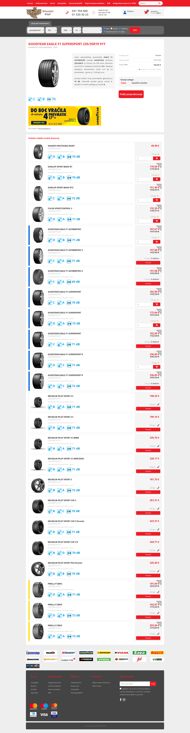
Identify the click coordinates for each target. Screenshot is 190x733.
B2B (108, 3)
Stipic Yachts (96, 686)
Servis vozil (75, 686)
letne (106, 29)
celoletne (123, 29)
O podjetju (34, 682)
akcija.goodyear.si (45, 128)
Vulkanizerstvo (41, 3)
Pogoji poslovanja (54, 682)
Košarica (154, 11)
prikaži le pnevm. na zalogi (115, 32)
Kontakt (34, 689)
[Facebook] (121, 699)
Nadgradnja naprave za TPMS (124, 3)
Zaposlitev (34, 693)
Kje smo (33, 686)
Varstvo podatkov (54, 686)
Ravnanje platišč (75, 3)
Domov (30, 3)
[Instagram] (124, 699)
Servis (52, 3)
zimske (114, 29)
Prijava (130, 11)
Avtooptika (62, 3)
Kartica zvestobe (54, 689)
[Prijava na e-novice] (153, 683)
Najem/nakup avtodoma (94, 3)
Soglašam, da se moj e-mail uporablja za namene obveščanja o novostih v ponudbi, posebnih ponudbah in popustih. (135, 692)
